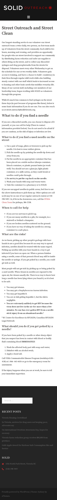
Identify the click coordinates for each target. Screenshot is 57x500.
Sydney (41, 492)
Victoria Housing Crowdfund (14, 418)
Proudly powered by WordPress (15, 492)
